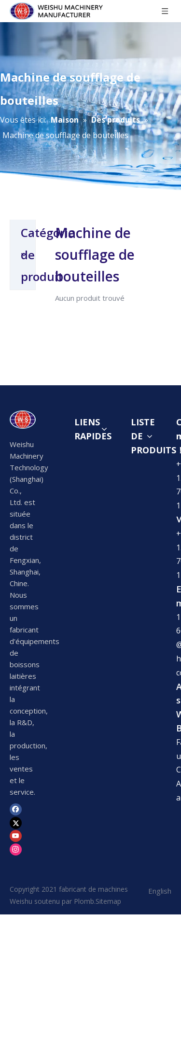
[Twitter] (16, 876)
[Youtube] (16, 889)
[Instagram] (16, 902)
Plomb (84, 955)
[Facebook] (16, 863)
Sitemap (108, 955)
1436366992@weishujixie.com (63, 989)
